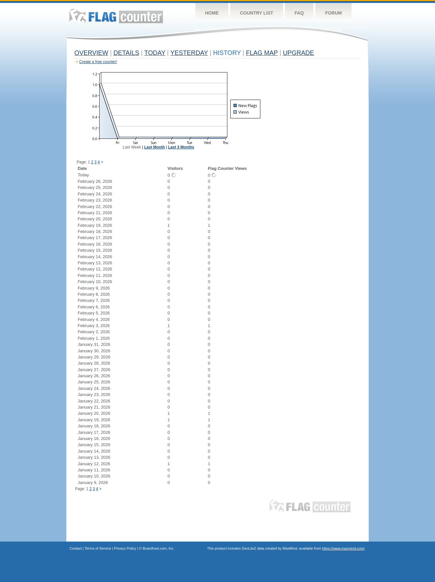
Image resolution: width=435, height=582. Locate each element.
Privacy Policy (125, 548)
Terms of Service (98, 548)
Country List (256, 13)
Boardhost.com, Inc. (158, 548)
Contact (76, 548)
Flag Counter (116, 16)
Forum (333, 13)
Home (212, 13)
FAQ (299, 13)
